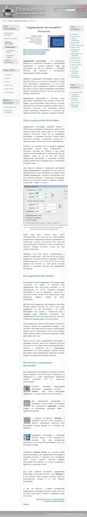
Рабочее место (76, 102)
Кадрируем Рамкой (9, 56)
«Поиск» (7, 82)
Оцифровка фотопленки (75, 95)
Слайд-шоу (75, 34)
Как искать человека (74, 68)
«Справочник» (9, 92)
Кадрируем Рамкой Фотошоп (54, 501)
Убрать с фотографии (9, 61)
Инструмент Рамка (10, 51)
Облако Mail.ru (76, 60)
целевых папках (39, 319)
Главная (82, 2)
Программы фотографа (8, 111)
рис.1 (62, 256)
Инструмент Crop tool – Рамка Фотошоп (50, 499)
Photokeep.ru (66, 514)
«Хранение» (8, 74)
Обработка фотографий (20, 20)
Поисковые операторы (75, 72)
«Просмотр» (9, 85)
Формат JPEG (75, 58)
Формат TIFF (75, 47)
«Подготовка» (9, 89)
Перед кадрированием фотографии (36, 50)
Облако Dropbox (76, 65)
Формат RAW (75, 43)
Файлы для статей (10, 107)
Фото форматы (76, 62)
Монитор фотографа (74, 99)
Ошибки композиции (75, 39)
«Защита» (8, 78)
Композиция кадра (77, 45)
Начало (26, 504)
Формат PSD (75, 36)
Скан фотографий (77, 92)
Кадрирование (10, 47)
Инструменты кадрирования (34, 54)
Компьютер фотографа (75, 106)
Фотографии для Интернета (76, 54)
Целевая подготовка (11, 38)
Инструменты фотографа (9, 34)
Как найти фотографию (75, 76)
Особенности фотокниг (75, 50)
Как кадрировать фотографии (34, 52)
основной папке (30, 314)
